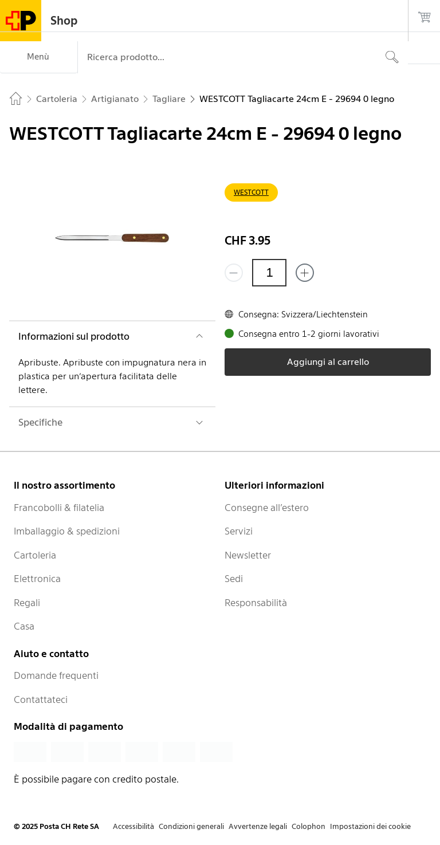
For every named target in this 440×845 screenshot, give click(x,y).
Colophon (308, 826)
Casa (24, 626)
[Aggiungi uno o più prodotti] (305, 273)
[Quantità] (269, 272)
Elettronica (37, 578)
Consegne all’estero (267, 507)
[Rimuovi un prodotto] (234, 273)
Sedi (234, 578)
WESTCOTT (251, 192)
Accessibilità (133, 826)
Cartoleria (35, 555)
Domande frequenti (56, 675)
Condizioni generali (191, 826)
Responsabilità (256, 602)
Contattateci (41, 699)
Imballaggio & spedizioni (67, 531)
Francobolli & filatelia (59, 507)
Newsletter (248, 555)
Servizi (239, 531)
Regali (27, 602)
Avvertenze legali (258, 826)
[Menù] (38, 57)
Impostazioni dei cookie (370, 826)
